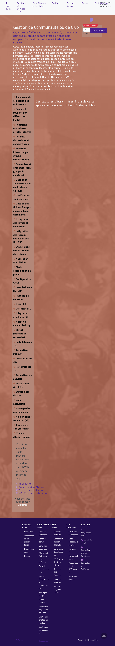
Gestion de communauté (43, 629)
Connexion (43, 640)
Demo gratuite (98, 30)
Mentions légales (73, 578)
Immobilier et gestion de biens (43, 609)
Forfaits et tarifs (73, 557)
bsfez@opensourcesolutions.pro (33, 493)
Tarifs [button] (55, 3)
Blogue (85, 3)
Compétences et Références (73, 567)
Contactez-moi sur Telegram (31, 490)
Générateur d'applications (58, 551)
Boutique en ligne (43, 594)
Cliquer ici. (23, 505)
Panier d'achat (42, 601)
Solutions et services (73, 533)
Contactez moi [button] (101, 3)
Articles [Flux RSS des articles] (20, 640)
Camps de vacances (43, 547)
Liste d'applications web (73, 541)
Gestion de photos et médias (43, 619)
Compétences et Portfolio (39, 4)
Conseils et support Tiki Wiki (58, 541)
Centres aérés (42, 540)
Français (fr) (91, 20)
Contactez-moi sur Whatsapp (31, 487)
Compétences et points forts (29, 540)
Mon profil (28, 531)
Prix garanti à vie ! (90, 25)
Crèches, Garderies (43, 533)
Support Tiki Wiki (57, 533)
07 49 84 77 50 (26, 483)
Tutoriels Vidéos (71, 4)
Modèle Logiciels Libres (57, 589)
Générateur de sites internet (58, 562)
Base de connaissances (44, 569)
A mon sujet (8, 5)
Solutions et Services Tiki (21, 7)
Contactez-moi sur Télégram (86, 566)
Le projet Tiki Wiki (57, 581)
